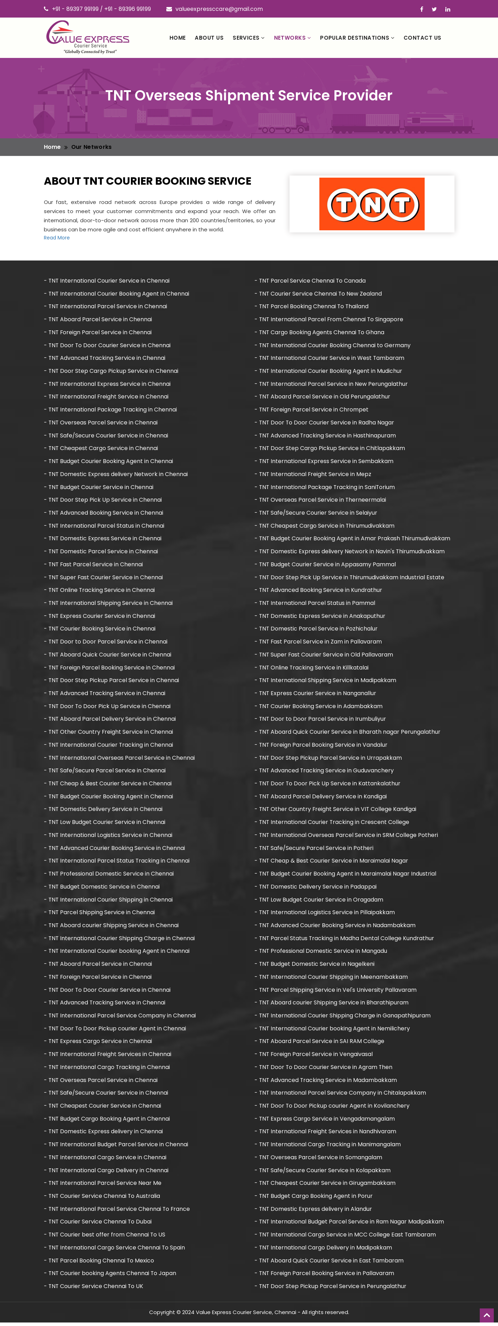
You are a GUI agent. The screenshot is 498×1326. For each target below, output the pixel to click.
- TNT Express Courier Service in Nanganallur (315, 695)
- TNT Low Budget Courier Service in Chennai (105, 824)
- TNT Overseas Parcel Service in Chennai (101, 423)
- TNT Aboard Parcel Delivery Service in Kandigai (320, 798)
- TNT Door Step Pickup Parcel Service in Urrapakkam (328, 759)
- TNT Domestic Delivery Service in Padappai (315, 889)
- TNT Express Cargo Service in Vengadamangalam (325, 1121)
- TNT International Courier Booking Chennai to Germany (332, 345)
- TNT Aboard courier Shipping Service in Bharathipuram (331, 1005)
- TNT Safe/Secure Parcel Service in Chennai (105, 772)
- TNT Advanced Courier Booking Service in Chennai (115, 850)
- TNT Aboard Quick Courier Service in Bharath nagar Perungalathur (347, 734)
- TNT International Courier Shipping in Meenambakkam (331, 979)
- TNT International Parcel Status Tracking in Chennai (117, 863)
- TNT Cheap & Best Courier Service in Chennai (108, 785)
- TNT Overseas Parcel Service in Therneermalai (320, 500)
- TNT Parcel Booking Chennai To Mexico (99, 1264)
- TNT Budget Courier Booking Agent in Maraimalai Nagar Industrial (345, 876)
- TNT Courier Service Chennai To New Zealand (318, 294)
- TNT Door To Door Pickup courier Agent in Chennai (115, 1031)
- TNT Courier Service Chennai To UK (94, 1290)
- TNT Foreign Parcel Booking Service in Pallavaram (324, 1277)
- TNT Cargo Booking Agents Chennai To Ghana (319, 332)
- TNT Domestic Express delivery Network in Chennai (116, 475)
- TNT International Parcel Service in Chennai (106, 307)
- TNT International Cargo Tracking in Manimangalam (328, 1147)
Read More (57, 237)
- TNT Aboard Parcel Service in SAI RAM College (319, 1044)
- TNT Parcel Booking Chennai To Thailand (312, 307)
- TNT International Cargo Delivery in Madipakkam (323, 1251)
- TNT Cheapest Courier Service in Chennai (103, 1108)
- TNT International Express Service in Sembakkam (324, 462)
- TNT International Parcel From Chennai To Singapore (329, 320)
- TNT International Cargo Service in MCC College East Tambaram (345, 1238)
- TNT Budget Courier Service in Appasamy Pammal (325, 565)
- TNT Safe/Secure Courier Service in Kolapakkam (322, 1173)
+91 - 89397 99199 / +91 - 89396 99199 (97, 9)
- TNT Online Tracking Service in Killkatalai (312, 669)
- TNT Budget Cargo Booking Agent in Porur (313, 1199)
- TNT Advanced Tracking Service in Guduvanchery (324, 772)
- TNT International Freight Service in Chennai (107, 397)
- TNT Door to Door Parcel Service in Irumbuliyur (320, 721)
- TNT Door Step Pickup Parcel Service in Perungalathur (330, 1290)
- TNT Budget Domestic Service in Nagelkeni (314, 966)
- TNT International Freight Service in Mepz (313, 475)
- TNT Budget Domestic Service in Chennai (102, 889)
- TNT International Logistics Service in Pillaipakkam (325, 914)
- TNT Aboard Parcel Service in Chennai (98, 320)
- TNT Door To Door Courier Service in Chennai (108, 345)
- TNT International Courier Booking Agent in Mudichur (328, 371)
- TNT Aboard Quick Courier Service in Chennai (108, 656)
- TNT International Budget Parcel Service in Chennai (116, 1147)
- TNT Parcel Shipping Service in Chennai (99, 914)
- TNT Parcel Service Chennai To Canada (310, 281)
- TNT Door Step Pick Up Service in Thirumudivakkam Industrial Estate (349, 578)
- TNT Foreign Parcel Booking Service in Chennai (110, 669)
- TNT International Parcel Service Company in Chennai (120, 1018)
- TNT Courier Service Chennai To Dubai (98, 1225)
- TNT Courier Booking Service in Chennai (100, 630)
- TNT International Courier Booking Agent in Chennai (117, 294)
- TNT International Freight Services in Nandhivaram (325, 1134)
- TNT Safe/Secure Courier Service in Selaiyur (316, 513)
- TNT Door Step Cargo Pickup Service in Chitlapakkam (330, 449)
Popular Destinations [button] (357, 37)
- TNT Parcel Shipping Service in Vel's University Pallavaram (335, 992)
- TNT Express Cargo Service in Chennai (98, 1044)
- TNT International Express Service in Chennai (107, 384)
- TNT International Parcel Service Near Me (103, 1186)
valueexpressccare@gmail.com (214, 9)
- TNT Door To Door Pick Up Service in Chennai (108, 708)
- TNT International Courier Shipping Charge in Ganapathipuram (342, 1018)
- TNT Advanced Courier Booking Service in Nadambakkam (335, 927)
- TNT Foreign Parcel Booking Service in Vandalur (321, 746)
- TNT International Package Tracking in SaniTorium (325, 488)
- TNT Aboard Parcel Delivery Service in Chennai (110, 721)
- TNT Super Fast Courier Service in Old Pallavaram (324, 656)
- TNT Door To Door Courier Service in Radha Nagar (324, 423)
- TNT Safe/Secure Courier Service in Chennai (106, 436)
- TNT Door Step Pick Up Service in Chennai (103, 500)
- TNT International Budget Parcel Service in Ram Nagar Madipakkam (349, 1225)
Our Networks (91, 147)
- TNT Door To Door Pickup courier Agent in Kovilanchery (332, 1108)
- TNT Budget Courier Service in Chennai (99, 488)
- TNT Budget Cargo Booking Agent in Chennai (107, 1121)
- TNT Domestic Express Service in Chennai (103, 539)
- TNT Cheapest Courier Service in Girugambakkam (325, 1186)
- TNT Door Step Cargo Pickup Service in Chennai (111, 371)
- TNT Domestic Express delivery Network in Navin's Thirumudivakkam (350, 552)
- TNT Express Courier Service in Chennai (100, 617)
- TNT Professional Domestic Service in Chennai (109, 876)
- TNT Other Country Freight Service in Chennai (109, 734)
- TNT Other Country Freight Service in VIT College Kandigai (336, 811)
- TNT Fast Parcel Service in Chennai (94, 565)
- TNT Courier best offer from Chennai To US (105, 1238)
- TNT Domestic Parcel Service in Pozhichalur (316, 630)
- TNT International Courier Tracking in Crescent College (332, 824)
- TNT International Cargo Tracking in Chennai (107, 1070)
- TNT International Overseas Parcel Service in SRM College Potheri (346, 837)
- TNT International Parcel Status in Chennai (104, 526)
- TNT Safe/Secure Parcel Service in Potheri (314, 850)
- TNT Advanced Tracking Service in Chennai (105, 358)
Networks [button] (292, 37)
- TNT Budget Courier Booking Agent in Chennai (109, 462)
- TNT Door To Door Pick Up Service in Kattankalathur (327, 785)
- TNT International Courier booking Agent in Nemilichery (332, 1031)
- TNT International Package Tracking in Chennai (111, 410)
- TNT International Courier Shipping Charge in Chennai (119, 940)
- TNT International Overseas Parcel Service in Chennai (119, 759)
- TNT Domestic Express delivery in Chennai (104, 1134)
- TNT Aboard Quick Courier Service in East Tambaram (329, 1264)
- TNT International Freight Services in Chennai (108, 1057)
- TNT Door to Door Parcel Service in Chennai (106, 643)
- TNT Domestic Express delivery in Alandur (313, 1212)
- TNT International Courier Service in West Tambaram (329, 358)
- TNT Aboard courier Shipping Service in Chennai (111, 927)
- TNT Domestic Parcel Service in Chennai (101, 552)
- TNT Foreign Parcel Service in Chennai (98, 332)
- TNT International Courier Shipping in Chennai (108, 902)
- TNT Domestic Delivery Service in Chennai (103, 811)
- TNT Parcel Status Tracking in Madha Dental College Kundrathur (344, 940)
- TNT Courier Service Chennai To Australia (102, 1199)
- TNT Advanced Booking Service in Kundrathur (318, 591)
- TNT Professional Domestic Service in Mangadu (321, 953)
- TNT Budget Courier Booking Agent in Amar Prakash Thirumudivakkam (352, 539)
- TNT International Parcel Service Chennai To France (117, 1212)
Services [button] (249, 37)
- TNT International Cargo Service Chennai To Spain (115, 1251)
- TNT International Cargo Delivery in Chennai (106, 1173)
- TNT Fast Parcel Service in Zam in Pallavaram (318, 643)
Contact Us (422, 37)
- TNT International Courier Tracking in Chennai (109, 746)
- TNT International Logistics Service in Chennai (108, 837)
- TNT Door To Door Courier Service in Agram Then (324, 1070)
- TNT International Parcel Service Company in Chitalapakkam (340, 1095)
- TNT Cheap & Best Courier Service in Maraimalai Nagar (331, 863)
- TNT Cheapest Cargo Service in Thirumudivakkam (325, 526)
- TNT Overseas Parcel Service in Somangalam (318, 1160)
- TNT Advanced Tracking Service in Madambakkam (326, 1082)
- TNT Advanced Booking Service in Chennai (104, 513)
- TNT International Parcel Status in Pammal (315, 604)
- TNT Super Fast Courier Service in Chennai (104, 578)
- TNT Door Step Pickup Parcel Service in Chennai (112, 682)
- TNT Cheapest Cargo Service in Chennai (101, 449)
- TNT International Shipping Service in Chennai (108, 604)
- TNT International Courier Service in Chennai (107, 281)
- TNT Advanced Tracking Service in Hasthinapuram (325, 436)
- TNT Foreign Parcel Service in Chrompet (312, 410)
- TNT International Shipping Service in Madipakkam (325, 682)
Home (178, 37)
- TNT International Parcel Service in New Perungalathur (331, 384)
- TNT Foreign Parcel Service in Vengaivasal (314, 1057)
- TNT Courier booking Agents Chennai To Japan (110, 1277)
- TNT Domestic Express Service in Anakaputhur (320, 617)
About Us (209, 37)
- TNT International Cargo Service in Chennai (105, 1160)
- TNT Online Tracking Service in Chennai (100, 591)
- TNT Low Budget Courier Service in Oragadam (319, 902)
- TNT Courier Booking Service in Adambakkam (318, 708)
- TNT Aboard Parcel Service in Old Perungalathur (322, 397)
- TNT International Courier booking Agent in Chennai (117, 953)
